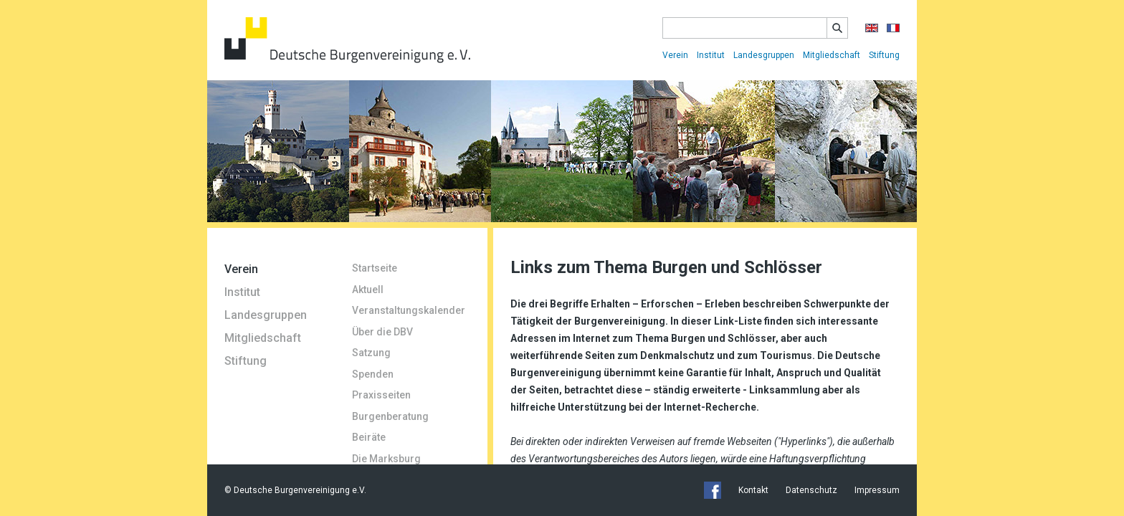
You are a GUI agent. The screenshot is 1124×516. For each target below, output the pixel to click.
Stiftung (884, 55)
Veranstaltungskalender (408, 310)
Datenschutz (811, 490)
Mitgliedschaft (831, 55)
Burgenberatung (390, 416)
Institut (711, 55)
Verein (675, 55)
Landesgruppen (763, 55)
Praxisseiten (381, 395)
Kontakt (753, 490)
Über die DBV (382, 332)
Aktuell (368, 289)
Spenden (373, 374)
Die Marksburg (386, 458)
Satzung (371, 352)
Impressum (877, 490)
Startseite (374, 268)
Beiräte (369, 437)
